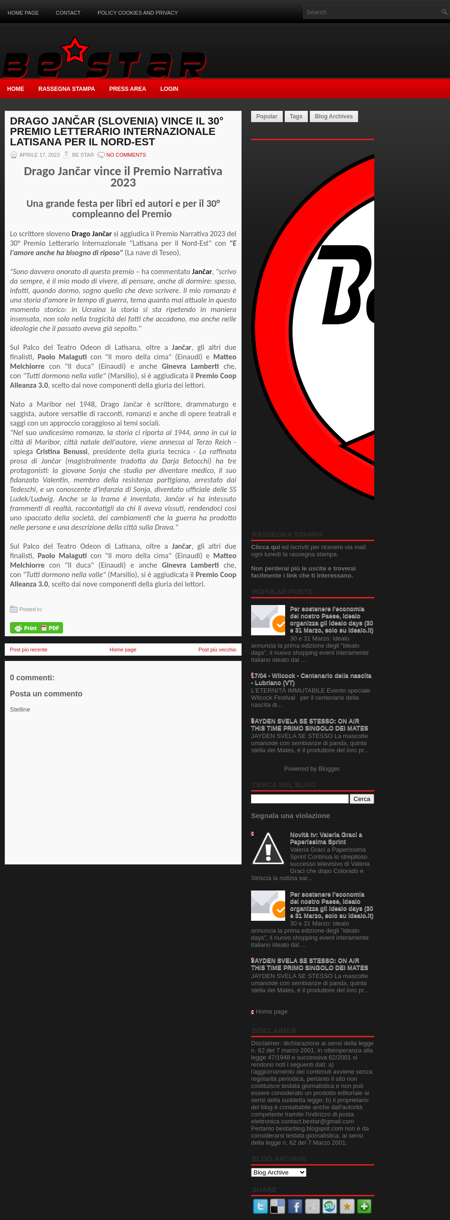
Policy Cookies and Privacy (138, 13)
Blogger (328, 768)
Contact (68, 13)
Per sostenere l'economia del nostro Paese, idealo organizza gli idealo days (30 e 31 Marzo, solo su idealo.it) (331, 619)
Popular (267, 116)
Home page (23, 13)
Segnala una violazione (290, 815)
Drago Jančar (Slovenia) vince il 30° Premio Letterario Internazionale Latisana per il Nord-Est (117, 131)
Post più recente (29, 649)
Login (169, 89)
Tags (296, 116)
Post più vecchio (217, 649)
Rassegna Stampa (66, 89)
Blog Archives (334, 116)
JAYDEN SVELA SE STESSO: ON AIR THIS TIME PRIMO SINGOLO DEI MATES (310, 724)
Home (15, 89)
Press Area (127, 89)
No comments (126, 155)
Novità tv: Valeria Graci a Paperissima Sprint (326, 838)
